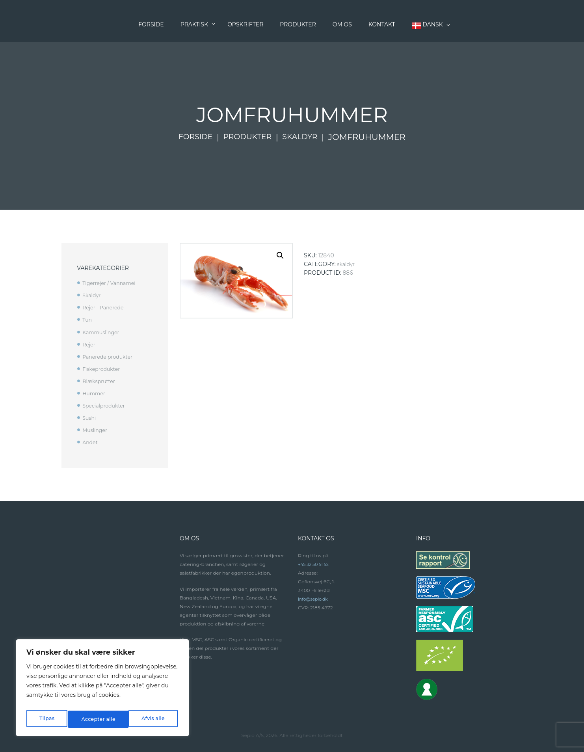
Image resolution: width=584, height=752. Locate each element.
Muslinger (96, 430)
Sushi (89, 417)
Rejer (89, 344)
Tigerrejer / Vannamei (112, 283)
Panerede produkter (110, 356)
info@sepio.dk (314, 599)
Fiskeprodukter (103, 368)
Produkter (247, 137)
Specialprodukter (106, 405)
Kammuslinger (103, 332)
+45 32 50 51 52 (315, 564)
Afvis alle (92, 719)
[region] (102, 690)
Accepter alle (148, 719)
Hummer (95, 393)
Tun (87, 319)
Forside (190, 137)
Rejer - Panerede (105, 307)
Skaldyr (304, 137)
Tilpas (45, 719)
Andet (90, 442)
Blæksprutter (100, 381)
